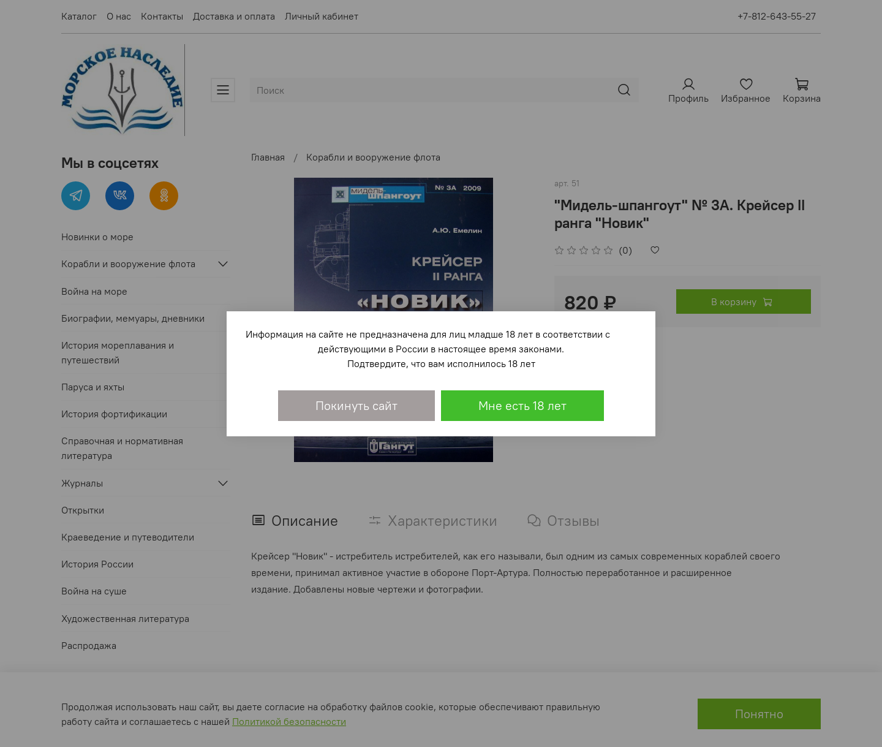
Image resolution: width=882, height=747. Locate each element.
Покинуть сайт (356, 405)
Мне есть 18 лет (522, 405)
